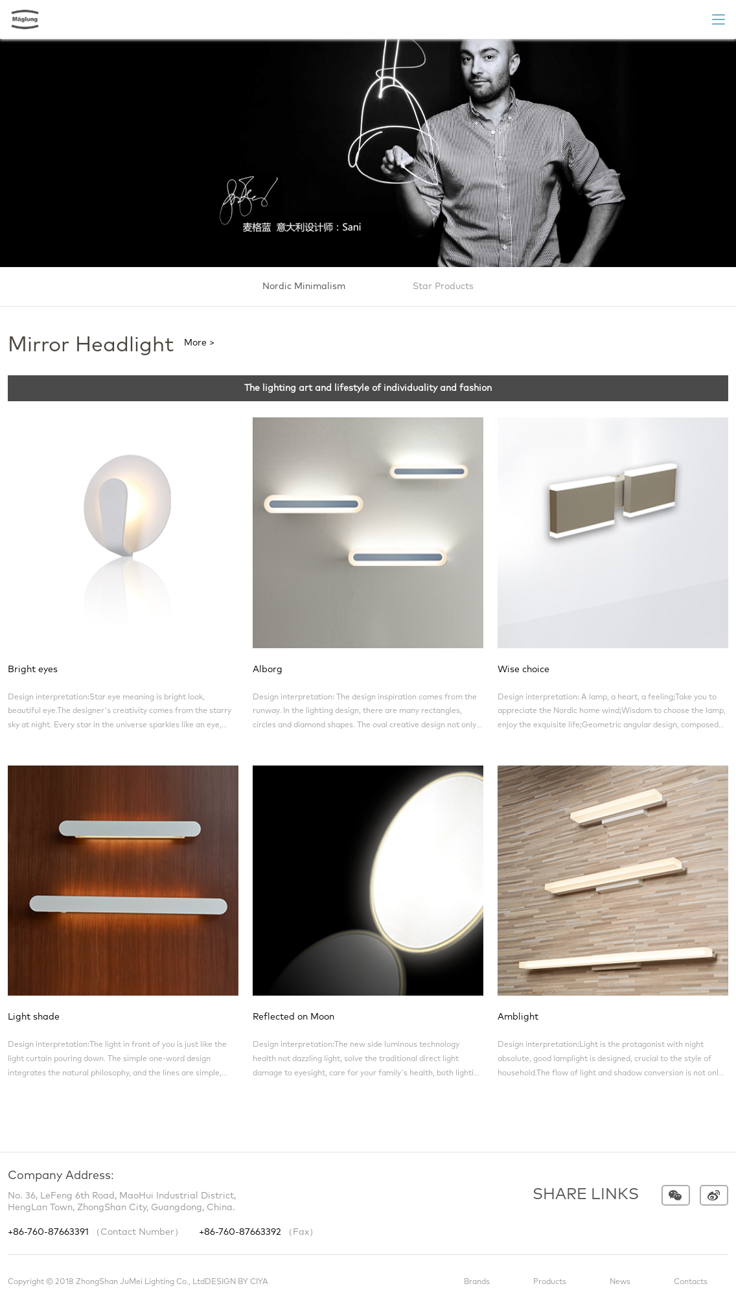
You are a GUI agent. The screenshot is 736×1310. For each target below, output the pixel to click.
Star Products (443, 286)
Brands (477, 1282)
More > (199, 342)
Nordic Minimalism (303, 286)
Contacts (690, 1282)
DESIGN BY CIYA (236, 1282)
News (620, 1282)
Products (549, 1282)
